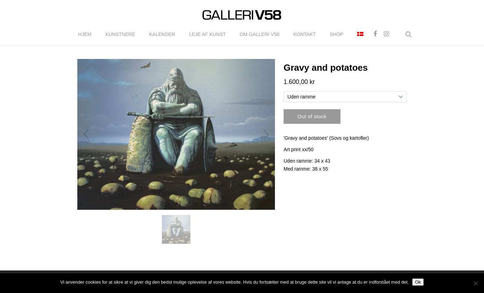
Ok (418, 282)
